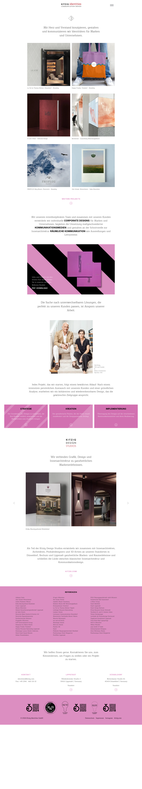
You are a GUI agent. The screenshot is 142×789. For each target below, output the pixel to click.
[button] (14, 503)
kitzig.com (117, 782)
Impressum (100, 782)
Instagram (109, 782)
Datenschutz (89, 782)
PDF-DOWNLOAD (40, 288)
